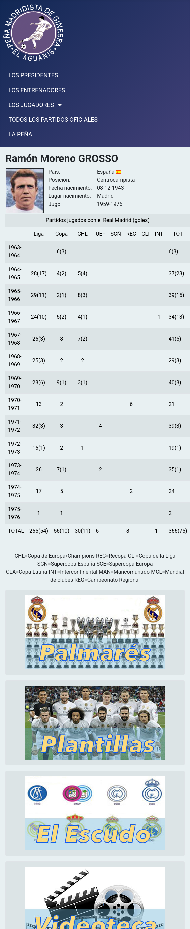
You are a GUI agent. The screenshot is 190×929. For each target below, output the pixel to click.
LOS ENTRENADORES (37, 90)
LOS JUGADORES (31, 105)
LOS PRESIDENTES (33, 75)
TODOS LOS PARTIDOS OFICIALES (53, 119)
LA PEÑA (20, 134)
